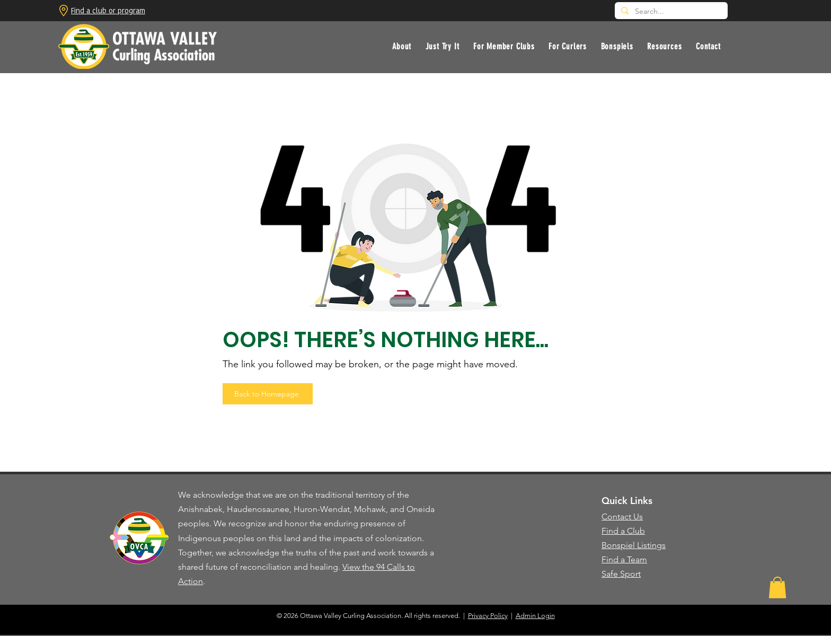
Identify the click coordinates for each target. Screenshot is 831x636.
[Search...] (670, 11)
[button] (442, 46)
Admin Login (535, 616)
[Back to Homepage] (268, 393)
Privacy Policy (488, 616)
